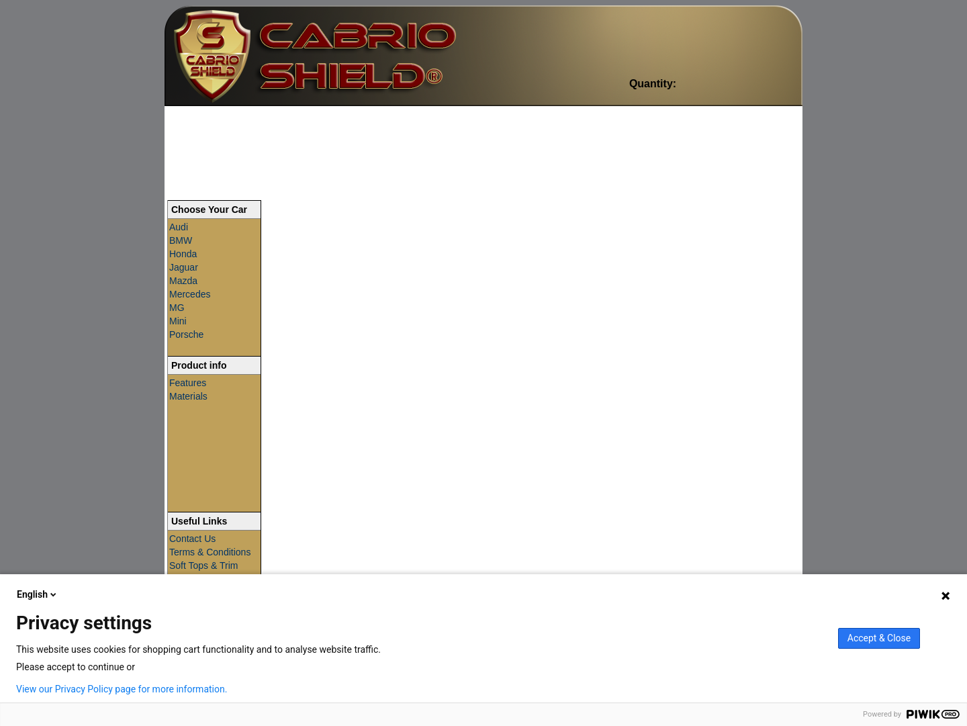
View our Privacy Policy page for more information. (121, 689)
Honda (183, 253)
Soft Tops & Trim (203, 565)
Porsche (186, 334)
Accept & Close (879, 638)
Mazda (183, 280)
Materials (188, 396)
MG (177, 307)
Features (187, 382)
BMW (180, 240)
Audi (178, 227)
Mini (178, 321)
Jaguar (183, 267)
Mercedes (189, 294)
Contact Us (192, 538)
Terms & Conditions (209, 552)
